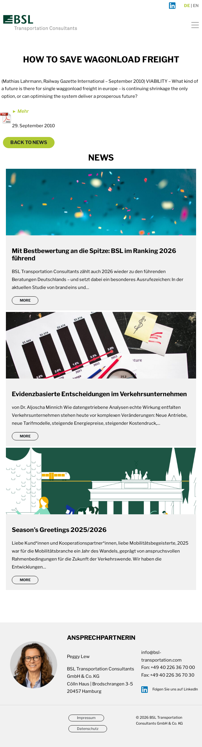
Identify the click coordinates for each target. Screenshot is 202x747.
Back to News (28, 142)
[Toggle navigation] (193, 24)
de (187, 6)
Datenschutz (87, 728)
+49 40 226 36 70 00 (173, 667)
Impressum (86, 717)
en (196, 6)
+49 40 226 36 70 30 (172, 675)
